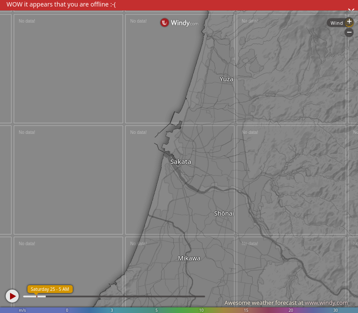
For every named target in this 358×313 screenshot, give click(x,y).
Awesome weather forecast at (286, 302)
